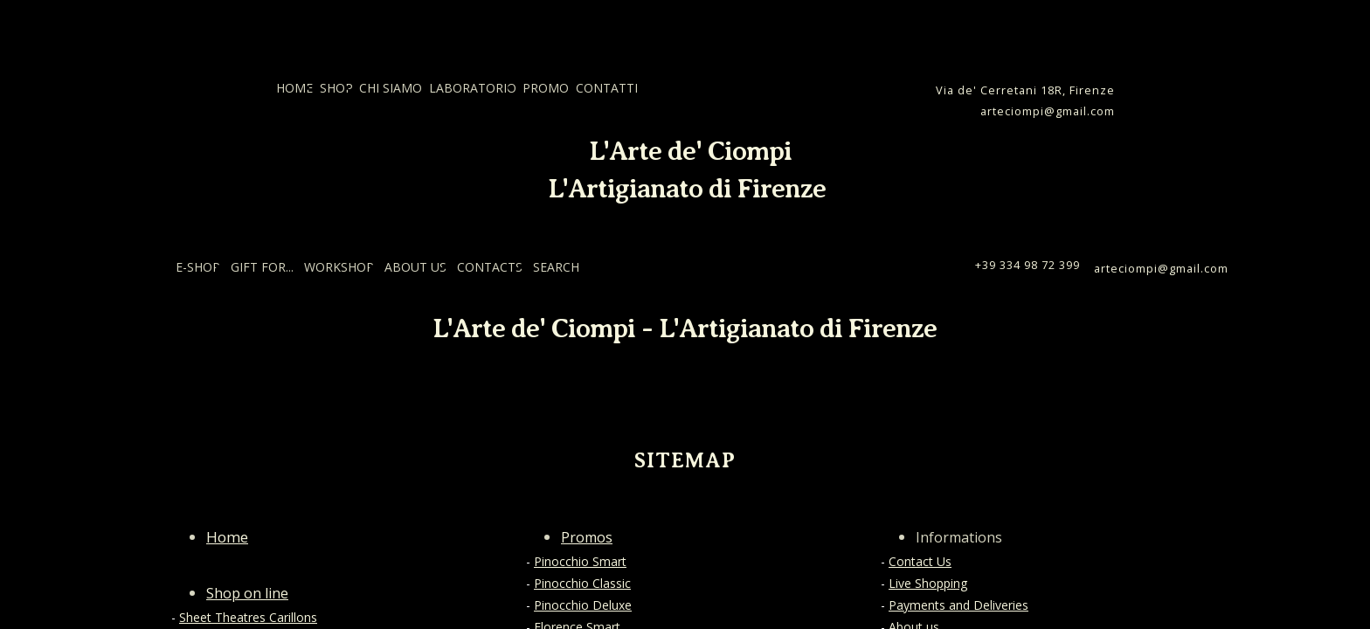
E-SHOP (198, 267)
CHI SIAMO (390, 87)
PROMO (545, 87)
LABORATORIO (472, 87)
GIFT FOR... (262, 267)
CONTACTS (489, 267)
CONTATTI (607, 87)
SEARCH (556, 267)
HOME (294, 87)
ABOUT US (415, 267)
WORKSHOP (339, 267)
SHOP (336, 87)
